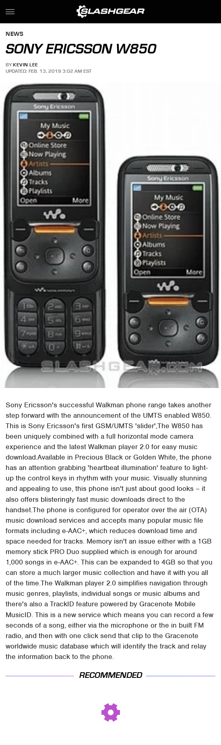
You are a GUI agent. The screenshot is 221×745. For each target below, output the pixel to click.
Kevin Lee (25, 65)
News (14, 34)
